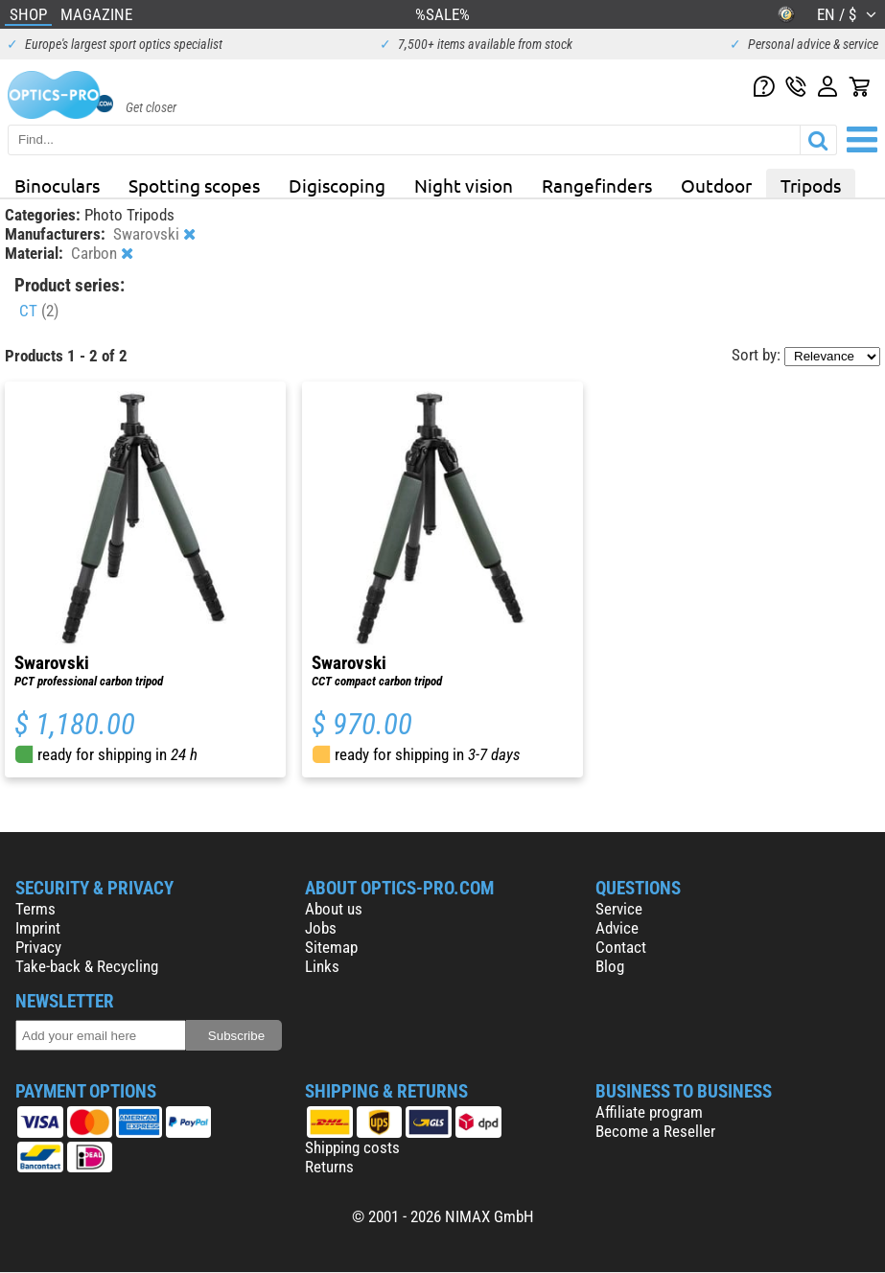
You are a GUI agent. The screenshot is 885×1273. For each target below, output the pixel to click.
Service (618, 908)
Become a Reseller (655, 1131)
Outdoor (716, 185)
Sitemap (331, 947)
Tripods (810, 185)
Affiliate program (649, 1112)
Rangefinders (597, 185)
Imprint (37, 927)
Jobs (321, 927)
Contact (620, 947)
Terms (35, 908)
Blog (609, 966)
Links (322, 966)
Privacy (38, 947)
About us (333, 908)
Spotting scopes (194, 185)
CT (38, 310)
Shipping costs (352, 1147)
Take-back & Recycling (86, 966)
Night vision (463, 185)
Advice (617, 927)
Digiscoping (337, 185)
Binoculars (57, 185)
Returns (329, 1166)
